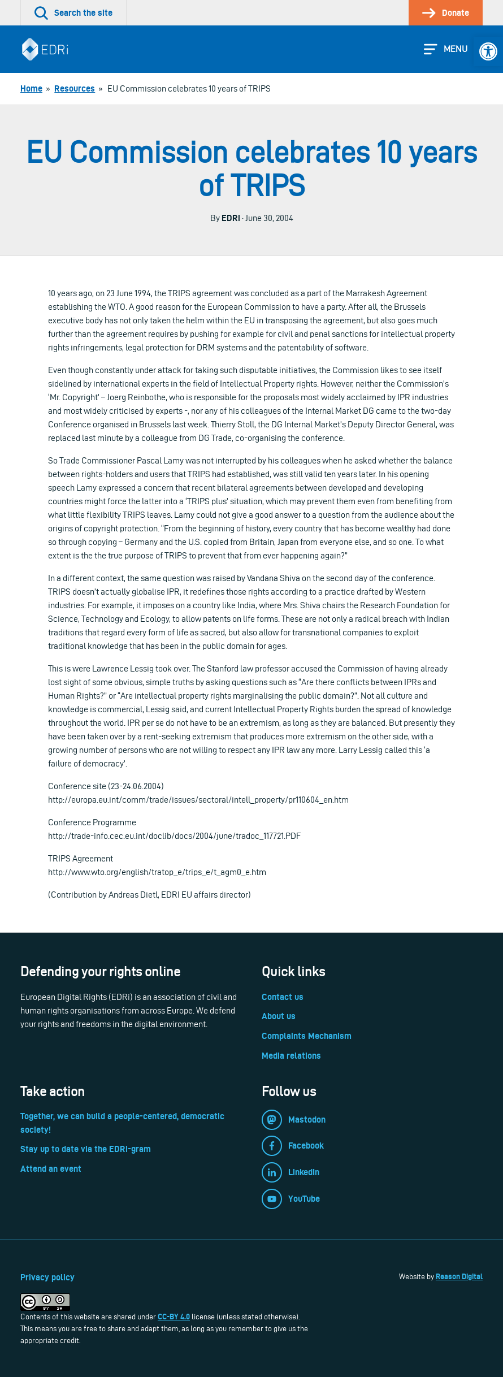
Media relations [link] (291, 1055)
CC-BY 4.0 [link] (174, 1316)
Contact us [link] (282, 997)
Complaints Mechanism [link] (307, 1036)
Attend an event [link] (50, 1169)
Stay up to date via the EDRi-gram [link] (85, 1149)
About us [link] (279, 1016)
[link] (488, 51)
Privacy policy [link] (47, 1277)
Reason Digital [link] (459, 1276)
